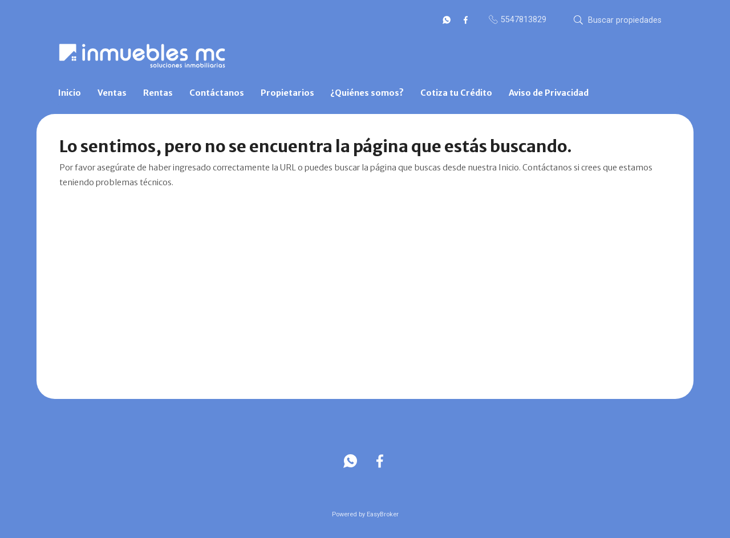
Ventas (112, 93)
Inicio (69, 93)
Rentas (158, 93)
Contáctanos (216, 93)
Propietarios (287, 93)
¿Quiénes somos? (367, 93)
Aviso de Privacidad (549, 93)
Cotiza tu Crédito (456, 93)
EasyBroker (383, 514)
